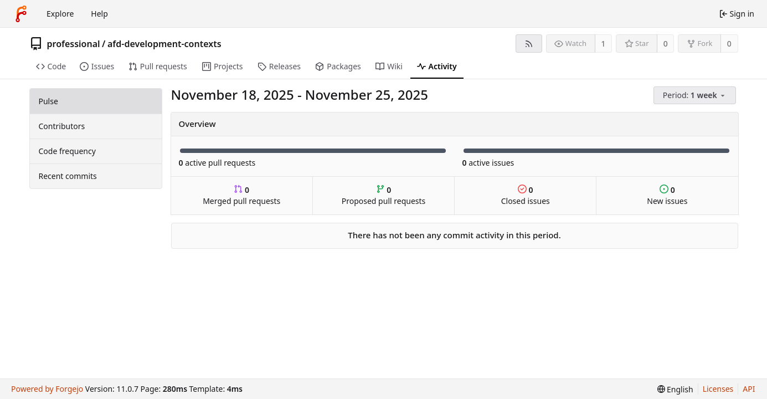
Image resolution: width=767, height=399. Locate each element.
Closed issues (525, 195)
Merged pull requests (241, 195)
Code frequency (67, 151)
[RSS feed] (529, 43)
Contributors (62, 126)
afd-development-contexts (164, 43)
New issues (667, 195)
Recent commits (68, 176)
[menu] (695, 95)
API (749, 388)
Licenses (718, 388)
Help (99, 13)
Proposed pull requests (384, 195)
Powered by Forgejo (47, 388)
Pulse (48, 101)
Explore (60, 13)
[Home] (21, 14)
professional (73, 43)
